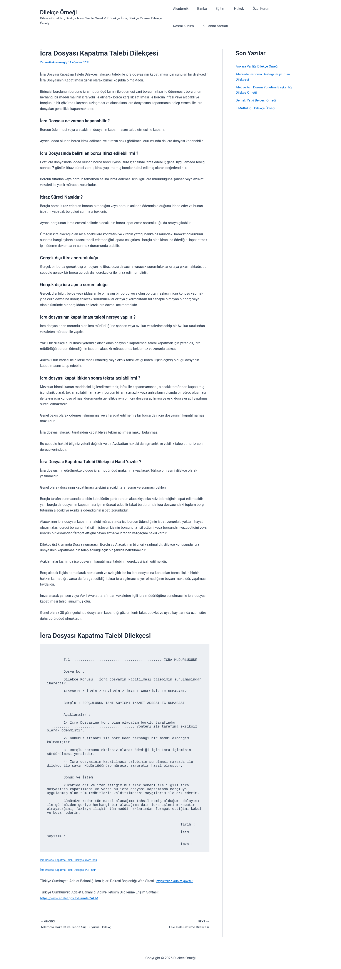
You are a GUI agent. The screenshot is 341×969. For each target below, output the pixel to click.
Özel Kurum (254, 9)
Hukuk (234, 9)
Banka (200, 9)
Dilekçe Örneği (58, 12)
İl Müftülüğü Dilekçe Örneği (256, 108)
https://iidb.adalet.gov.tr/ (175, 882)
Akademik (181, 9)
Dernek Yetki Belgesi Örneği (257, 100)
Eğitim (217, 9)
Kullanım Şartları (186, 26)
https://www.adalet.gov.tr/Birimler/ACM (70, 898)
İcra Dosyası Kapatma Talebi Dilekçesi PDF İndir (69, 870)
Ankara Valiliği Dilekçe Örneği (258, 66)
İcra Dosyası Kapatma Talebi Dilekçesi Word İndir (70, 860)
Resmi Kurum (280, 9)
